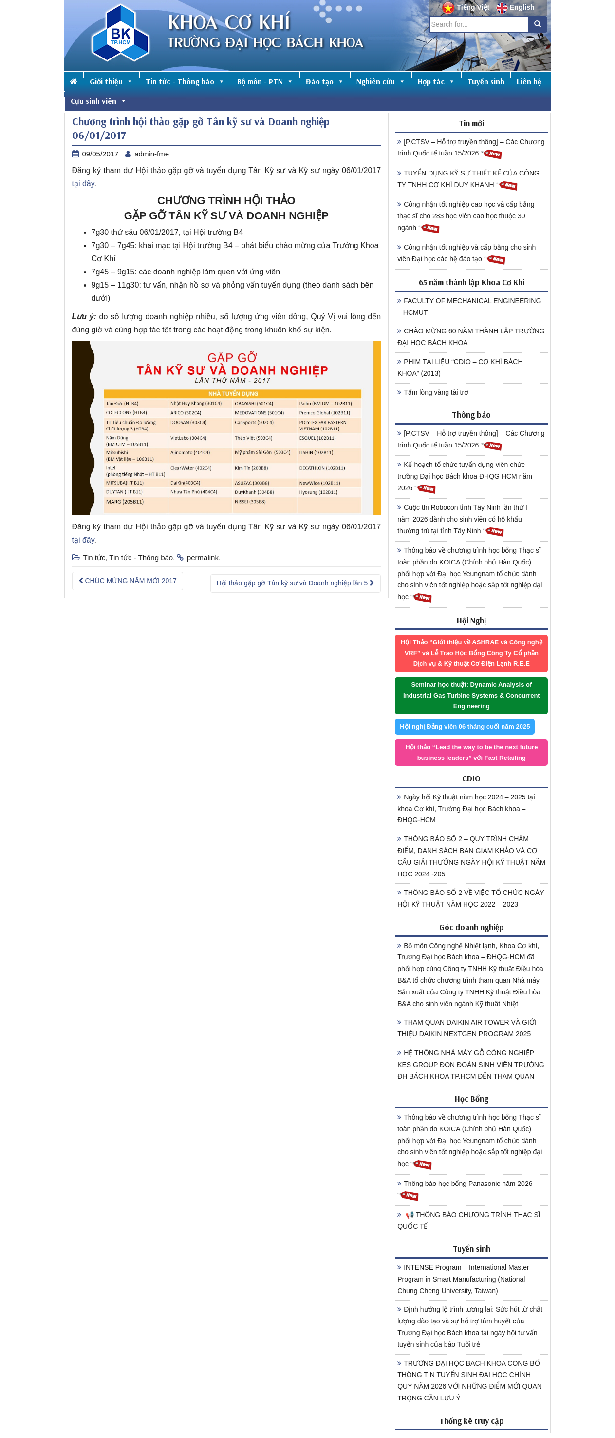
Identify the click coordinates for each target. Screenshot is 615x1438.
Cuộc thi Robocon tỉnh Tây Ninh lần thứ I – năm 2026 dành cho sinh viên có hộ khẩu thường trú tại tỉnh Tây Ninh (465, 521)
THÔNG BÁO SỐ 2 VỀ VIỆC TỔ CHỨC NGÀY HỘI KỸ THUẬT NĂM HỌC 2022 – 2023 (470, 898)
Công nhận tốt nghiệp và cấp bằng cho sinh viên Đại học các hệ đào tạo (466, 254)
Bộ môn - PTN (265, 81)
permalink (203, 557)
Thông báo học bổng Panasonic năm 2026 (464, 1191)
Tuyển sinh (485, 81)
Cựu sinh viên (99, 101)
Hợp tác (436, 81)
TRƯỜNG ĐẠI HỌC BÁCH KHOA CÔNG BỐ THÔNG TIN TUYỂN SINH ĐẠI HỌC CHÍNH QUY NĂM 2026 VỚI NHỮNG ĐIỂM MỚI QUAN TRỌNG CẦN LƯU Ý (469, 1381)
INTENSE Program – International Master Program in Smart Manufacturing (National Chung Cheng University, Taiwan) (463, 1279)
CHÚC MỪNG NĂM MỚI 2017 (127, 580)
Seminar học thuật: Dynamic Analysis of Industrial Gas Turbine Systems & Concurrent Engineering (471, 695)
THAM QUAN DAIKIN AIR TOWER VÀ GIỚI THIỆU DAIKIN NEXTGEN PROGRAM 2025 (467, 1028)
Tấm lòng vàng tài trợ (432, 392)
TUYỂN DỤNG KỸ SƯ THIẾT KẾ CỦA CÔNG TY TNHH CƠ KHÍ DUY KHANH (468, 180)
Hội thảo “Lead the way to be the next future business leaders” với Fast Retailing (471, 752)
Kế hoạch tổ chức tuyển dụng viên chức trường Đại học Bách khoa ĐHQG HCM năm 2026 (464, 478)
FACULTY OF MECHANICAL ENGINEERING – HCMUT (469, 306)
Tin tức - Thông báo (185, 81)
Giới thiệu (111, 81)
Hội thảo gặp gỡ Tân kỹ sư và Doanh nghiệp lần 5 (296, 583)
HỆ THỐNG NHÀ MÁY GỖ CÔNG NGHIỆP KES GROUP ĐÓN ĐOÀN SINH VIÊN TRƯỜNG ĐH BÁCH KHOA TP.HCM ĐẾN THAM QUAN (470, 1064)
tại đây (83, 183)
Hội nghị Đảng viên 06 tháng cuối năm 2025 (465, 726)
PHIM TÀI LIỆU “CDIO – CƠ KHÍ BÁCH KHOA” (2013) (459, 367)
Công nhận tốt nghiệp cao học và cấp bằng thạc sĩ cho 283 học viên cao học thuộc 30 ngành (465, 217)
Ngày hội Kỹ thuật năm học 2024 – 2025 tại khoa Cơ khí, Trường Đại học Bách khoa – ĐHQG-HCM (466, 808)
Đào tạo (325, 81)
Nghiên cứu (381, 81)
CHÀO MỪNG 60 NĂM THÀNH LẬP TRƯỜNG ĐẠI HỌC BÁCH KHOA (470, 337)
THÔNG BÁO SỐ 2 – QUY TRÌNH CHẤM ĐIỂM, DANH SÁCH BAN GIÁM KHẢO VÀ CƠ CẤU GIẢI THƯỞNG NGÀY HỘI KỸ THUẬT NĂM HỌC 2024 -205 (471, 856)
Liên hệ (529, 81)
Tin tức (94, 557)
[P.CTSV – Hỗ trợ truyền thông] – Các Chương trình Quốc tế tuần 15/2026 (470, 149)
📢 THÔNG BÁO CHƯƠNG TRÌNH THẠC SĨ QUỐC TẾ (468, 1220)
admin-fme (151, 154)
